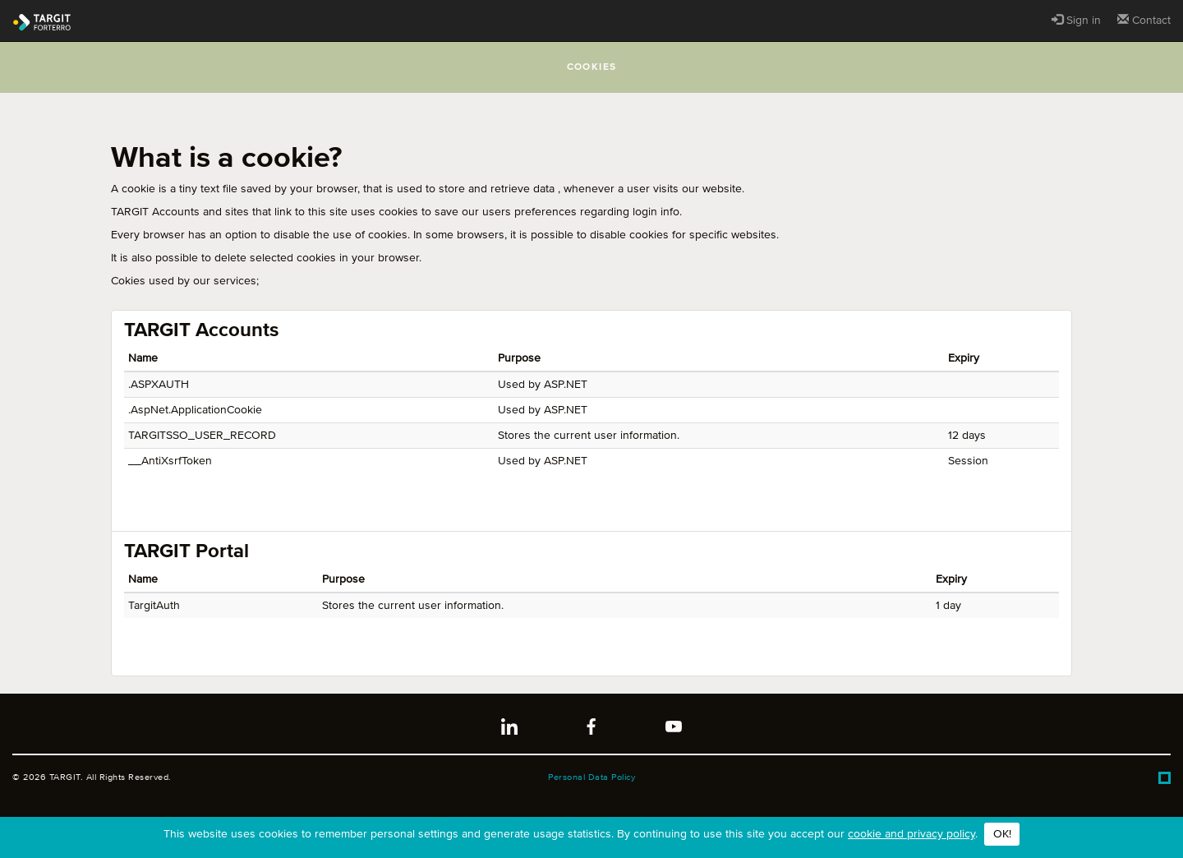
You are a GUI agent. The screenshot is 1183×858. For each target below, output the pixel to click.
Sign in (1076, 19)
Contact (1144, 19)
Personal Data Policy (591, 777)
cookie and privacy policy (911, 834)
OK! (1002, 834)
